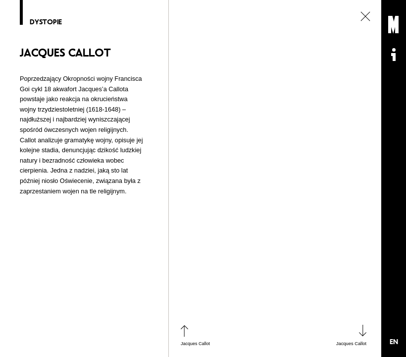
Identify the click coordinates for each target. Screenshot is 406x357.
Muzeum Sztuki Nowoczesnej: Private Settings (393, 25)
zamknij (365, 16)
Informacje (393, 54)
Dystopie (46, 22)
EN (394, 342)
